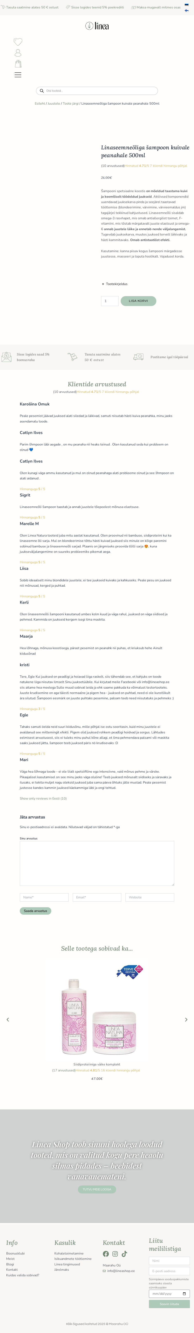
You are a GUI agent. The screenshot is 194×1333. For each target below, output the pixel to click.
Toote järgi (71, 105)
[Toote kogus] (110, 302)
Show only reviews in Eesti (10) (43, 799)
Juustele (54, 105)
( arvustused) (113, 167)
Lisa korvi (138, 302)
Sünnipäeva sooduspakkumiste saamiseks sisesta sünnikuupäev (169, 1283)
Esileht (40, 105)
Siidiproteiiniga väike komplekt (97, 1066)
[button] (7, 1021)
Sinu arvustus (28, 840)
